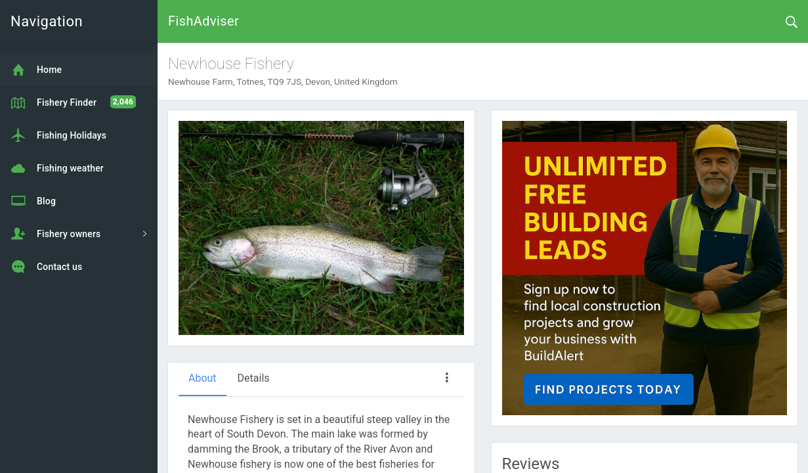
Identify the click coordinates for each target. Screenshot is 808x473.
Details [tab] (254, 378)
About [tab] (202, 378)
